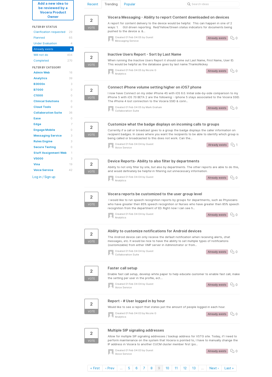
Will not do (53, 55)
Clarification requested (53, 32)
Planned (53, 37)
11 (176, 368)
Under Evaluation (53, 43)
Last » (229, 368)
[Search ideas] (213, 4)
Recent (92, 4)
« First (95, 368)
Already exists (53, 48)
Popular (129, 4)
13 (194, 368)
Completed (53, 60)
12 (185, 368)
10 (167, 368)
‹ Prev (109, 368)
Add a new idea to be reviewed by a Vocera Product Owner (53, 10)
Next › (214, 368)
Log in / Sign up (43, 177)
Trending (111, 4)
